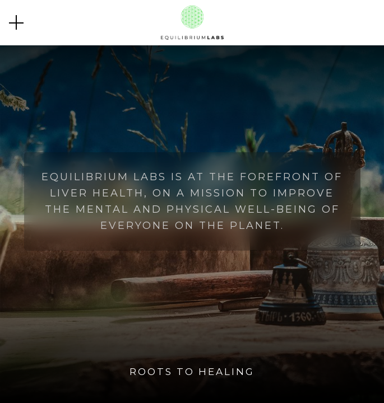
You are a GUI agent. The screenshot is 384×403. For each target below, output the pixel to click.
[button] (16, 22)
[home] (192, 23)
